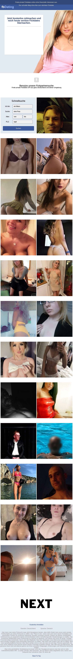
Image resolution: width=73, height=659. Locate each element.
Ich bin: (7, 106)
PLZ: (7, 122)
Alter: (7, 116)
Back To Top (36, 656)
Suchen (18, 128)
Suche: (7, 111)
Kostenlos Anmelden (36, 624)
